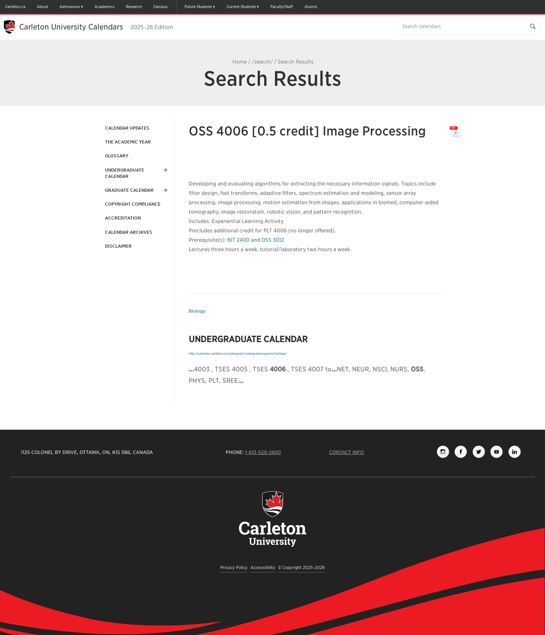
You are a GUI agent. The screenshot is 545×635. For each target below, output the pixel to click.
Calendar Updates (127, 128)
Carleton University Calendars (96, 26)
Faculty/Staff (281, 6)
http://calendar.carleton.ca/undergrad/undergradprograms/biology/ (238, 353)
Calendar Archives (128, 232)
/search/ (262, 62)
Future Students (198, 6)
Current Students (241, 6)
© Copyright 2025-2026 (301, 567)
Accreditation (123, 218)
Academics (104, 6)
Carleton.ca (15, 6)
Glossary (116, 155)
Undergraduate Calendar (124, 173)
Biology (197, 311)
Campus (160, 6)
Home (240, 62)
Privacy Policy (233, 567)
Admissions (69, 6)
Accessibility (263, 567)
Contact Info (346, 452)
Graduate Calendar (129, 190)
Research (134, 6)
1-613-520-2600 (263, 452)
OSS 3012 (272, 240)
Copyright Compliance (133, 204)
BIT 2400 (238, 240)
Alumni (310, 6)
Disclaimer (118, 246)
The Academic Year (128, 142)
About (42, 6)
